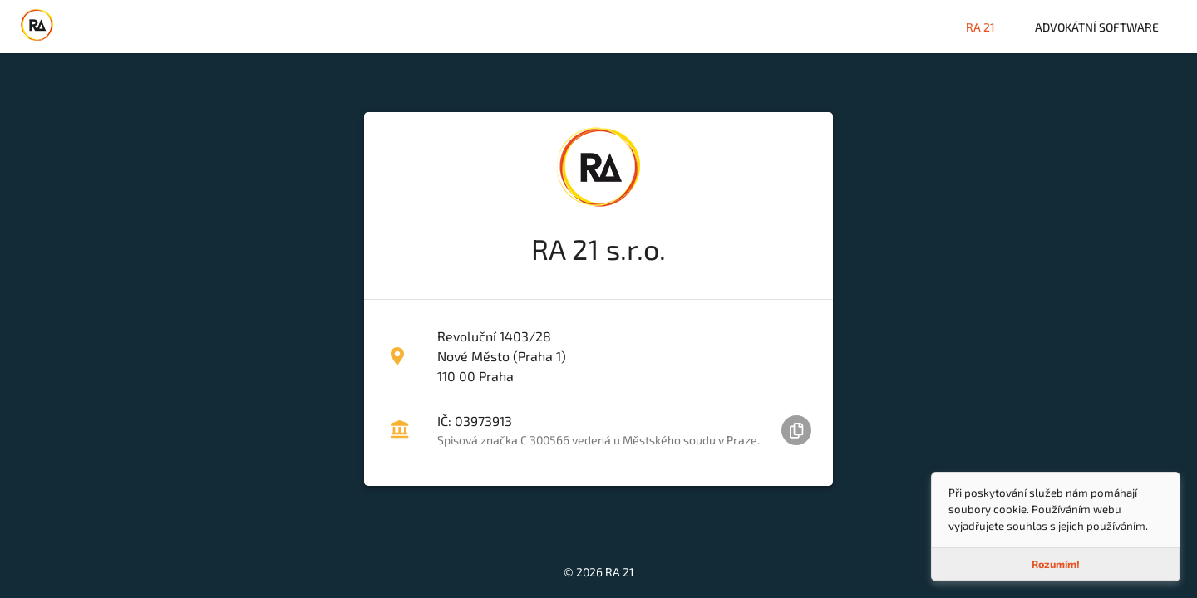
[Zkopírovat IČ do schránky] (796, 430)
